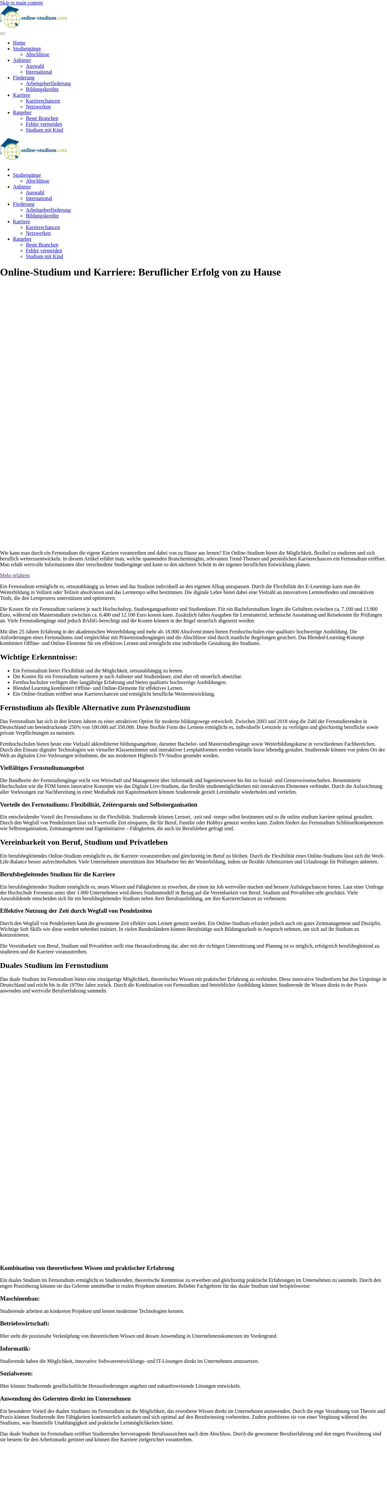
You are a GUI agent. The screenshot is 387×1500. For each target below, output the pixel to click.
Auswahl (35, 66)
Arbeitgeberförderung (48, 83)
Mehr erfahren (15, 575)
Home (19, 42)
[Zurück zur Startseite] (40, 26)
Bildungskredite (42, 89)
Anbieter (22, 60)
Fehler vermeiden (44, 124)
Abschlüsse (37, 54)
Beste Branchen (42, 118)
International (39, 72)
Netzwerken (38, 106)
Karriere (21, 95)
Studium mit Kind (44, 130)
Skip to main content (21, 2)
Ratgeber (22, 112)
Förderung (24, 77)
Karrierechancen (43, 101)
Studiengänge (27, 48)
